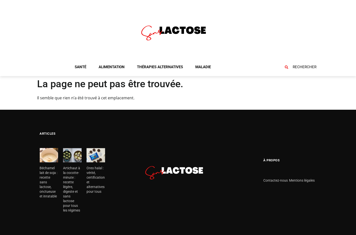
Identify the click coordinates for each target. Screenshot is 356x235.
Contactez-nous (275, 180)
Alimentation (112, 67)
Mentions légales (302, 180)
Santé (80, 67)
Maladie (203, 67)
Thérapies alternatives (160, 67)
